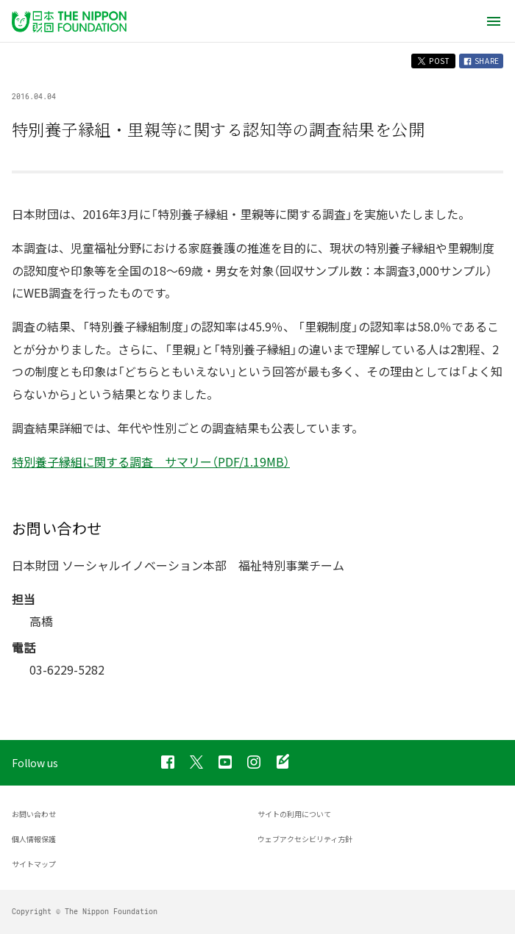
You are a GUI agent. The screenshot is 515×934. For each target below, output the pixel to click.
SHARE (481, 60)
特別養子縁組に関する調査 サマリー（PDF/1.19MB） (151, 461)
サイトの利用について (294, 813)
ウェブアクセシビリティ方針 (305, 838)
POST (433, 60)
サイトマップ (34, 863)
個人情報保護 (34, 838)
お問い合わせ (34, 813)
